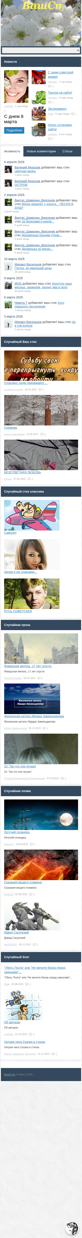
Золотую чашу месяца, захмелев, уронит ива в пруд (43, 285)
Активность (12, 151)
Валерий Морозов (27, 167)
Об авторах (12, 1022)
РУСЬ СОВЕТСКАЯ (18, 611)
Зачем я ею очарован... (20, 572)
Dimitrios (9, 894)
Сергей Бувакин (13, 678)
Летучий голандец (17, 832)
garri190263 (10, 944)
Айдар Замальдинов (15, 728)
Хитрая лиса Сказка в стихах (24, 1042)
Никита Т (21, 302)
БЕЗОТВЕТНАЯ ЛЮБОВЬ (22, 472)
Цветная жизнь (25, 171)
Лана (51, 113)
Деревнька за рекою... (37, 249)
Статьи (67, 151)
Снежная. (11, 427)
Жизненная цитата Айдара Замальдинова (34, 716)
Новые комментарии (41, 151)
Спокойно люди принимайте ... (26, 383)
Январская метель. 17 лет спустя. (28, 666)
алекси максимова (14, 434)
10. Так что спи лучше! (20, 766)
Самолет (10, 532)
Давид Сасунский (16, 932)
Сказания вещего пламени (23, 882)
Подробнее (14, 130)
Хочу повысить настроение (39, 304)
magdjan (8, 106)
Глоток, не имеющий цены (33, 268)
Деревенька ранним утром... (42, 235)
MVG (18, 283)
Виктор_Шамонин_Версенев (35, 200)
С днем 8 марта (13, 119)
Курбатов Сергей (13, 389)
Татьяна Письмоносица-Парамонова (24, 778)
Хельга (8, 479)
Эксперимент (57, 109)
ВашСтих (9, 1074)
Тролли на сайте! (60, 92)
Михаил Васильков (28, 264)
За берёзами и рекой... (38, 221)
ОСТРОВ (21, 185)
